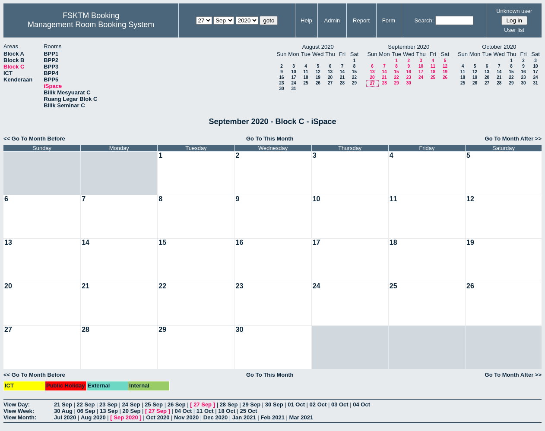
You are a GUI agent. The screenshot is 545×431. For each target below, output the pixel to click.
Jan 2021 (244, 417)
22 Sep (86, 404)
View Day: (16, 404)
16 (281, 77)
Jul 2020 (65, 417)
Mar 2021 (301, 417)
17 (293, 77)
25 (305, 83)
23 (281, 83)
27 (330, 83)
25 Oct (248, 411)
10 (293, 71)
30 (281, 88)
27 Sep (202, 404)
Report (361, 20)
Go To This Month (270, 138)
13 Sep (109, 411)
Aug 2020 (93, 417)
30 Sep (274, 404)
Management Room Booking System (91, 24)
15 (354, 71)
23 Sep (108, 404)
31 (293, 88)
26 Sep (177, 404)
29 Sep (251, 404)
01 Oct (296, 404)
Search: (424, 20)
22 (354, 77)
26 (318, 83)
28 (342, 83)
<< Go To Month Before (34, 138)
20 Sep (132, 411)
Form (388, 20)
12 (318, 71)
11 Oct (205, 411)
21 (342, 77)
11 (305, 71)
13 (330, 71)
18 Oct (226, 411)
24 (293, 83)
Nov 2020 (186, 417)
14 (342, 71)
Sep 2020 (126, 417)
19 (318, 77)
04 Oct (361, 404)
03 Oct (340, 404)
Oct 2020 (157, 417)
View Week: (18, 411)
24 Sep (131, 404)
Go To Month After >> (513, 138)
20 (330, 77)
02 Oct (318, 404)
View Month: (19, 417)
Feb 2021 (272, 417)
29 (354, 83)
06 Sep (86, 411)
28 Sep (229, 404)
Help (306, 20)
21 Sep (63, 404)
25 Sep (154, 404)
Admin (332, 20)
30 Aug (63, 411)
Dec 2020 (215, 417)
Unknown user (514, 11)
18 (305, 77)
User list (514, 30)
